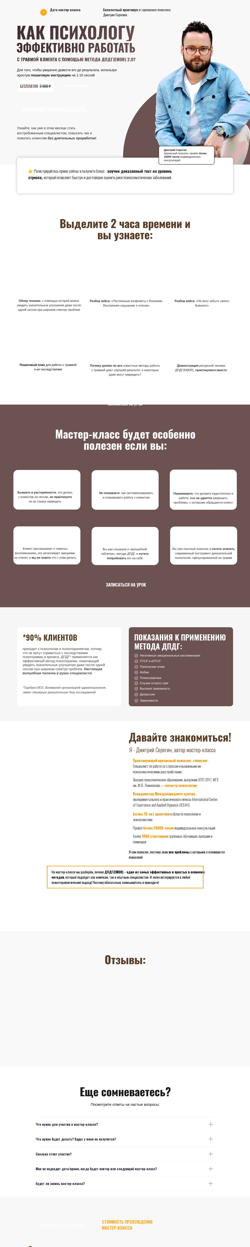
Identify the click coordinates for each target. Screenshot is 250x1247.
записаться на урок (125, 404)
